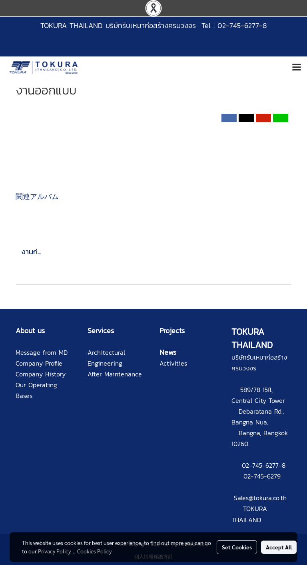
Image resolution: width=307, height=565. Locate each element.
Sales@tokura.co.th (260, 498)
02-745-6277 (260, 465)
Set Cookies (237, 547)
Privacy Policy (54, 551)
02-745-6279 (262, 476)
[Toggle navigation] (296, 67)
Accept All (279, 547)
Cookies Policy (94, 551)
